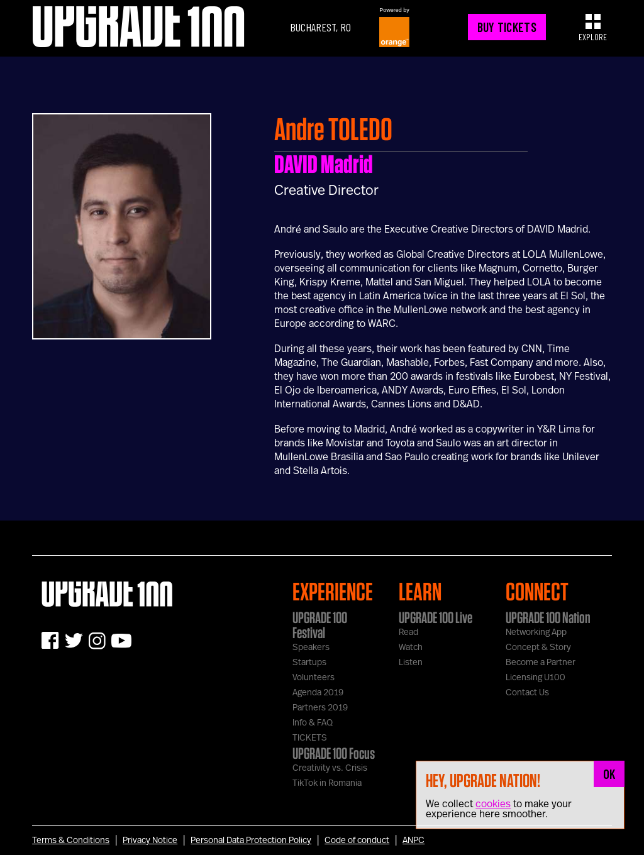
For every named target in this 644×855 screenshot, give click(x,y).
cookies (493, 804)
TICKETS (309, 738)
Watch (411, 647)
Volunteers (313, 677)
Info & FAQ (312, 723)
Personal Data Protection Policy (251, 840)
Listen (411, 662)
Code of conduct (357, 840)
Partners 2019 (320, 707)
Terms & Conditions (70, 840)
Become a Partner (540, 662)
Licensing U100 (535, 677)
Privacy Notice (150, 840)
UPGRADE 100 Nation (548, 617)
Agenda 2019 (317, 692)
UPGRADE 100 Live (435, 617)
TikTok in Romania (327, 783)
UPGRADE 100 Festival (319, 625)
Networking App (536, 632)
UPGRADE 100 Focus (333, 753)
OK (609, 773)
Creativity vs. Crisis (329, 768)
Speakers (311, 647)
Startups (309, 662)
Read (408, 632)
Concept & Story (538, 647)
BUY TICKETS (506, 27)
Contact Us (527, 692)
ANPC (413, 840)
